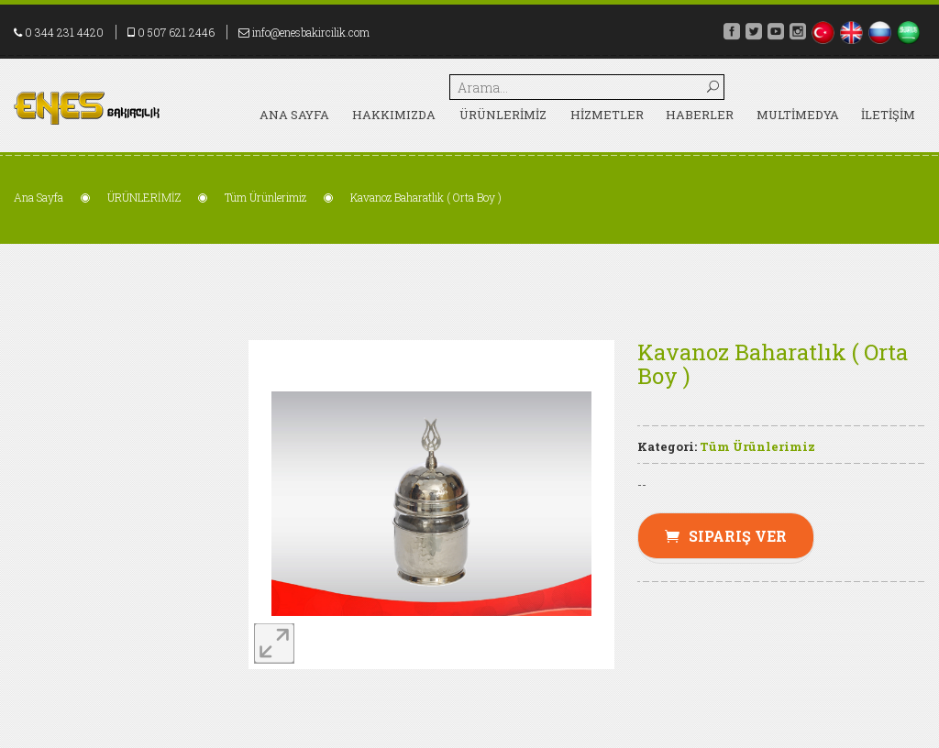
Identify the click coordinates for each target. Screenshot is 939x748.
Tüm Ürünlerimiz (265, 197)
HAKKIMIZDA (394, 114)
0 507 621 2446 (176, 32)
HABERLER (700, 114)
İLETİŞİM (888, 114)
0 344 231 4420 (64, 32)
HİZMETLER (607, 114)
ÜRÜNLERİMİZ (503, 114)
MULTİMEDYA (798, 114)
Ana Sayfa (294, 114)
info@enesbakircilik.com (311, 32)
